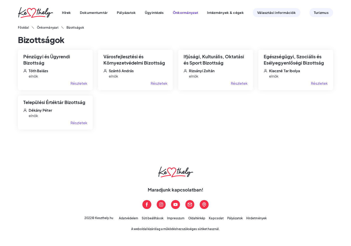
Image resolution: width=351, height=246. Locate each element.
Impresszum (176, 218)
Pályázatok (235, 218)
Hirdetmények (256, 218)
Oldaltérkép (196, 218)
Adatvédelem (128, 218)
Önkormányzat (47, 27)
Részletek (79, 83)
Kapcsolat (216, 218)
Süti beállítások (152, 218)
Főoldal (23, 27)
